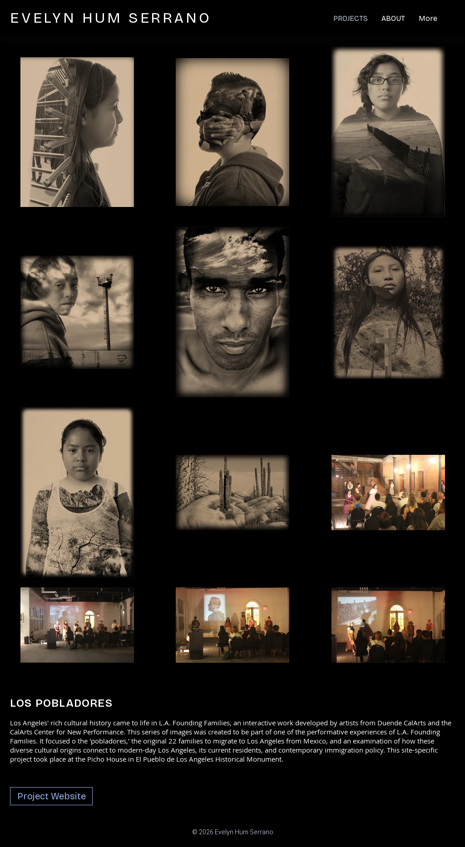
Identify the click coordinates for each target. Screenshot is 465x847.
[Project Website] (51, 796)
